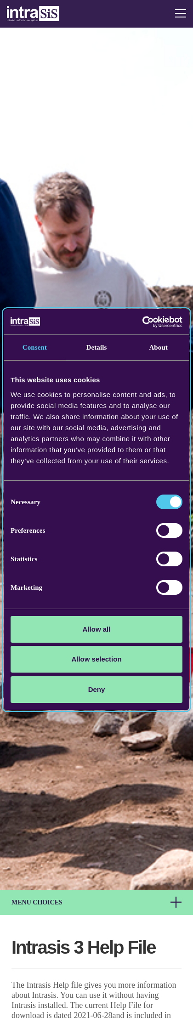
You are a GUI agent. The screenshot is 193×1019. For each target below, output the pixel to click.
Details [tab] (96, 347)
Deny (96, 689)
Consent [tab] (35, 347)
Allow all (97, 629)
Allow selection (96, 659)
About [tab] (158, 347)
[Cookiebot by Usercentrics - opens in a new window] (142, 322)
